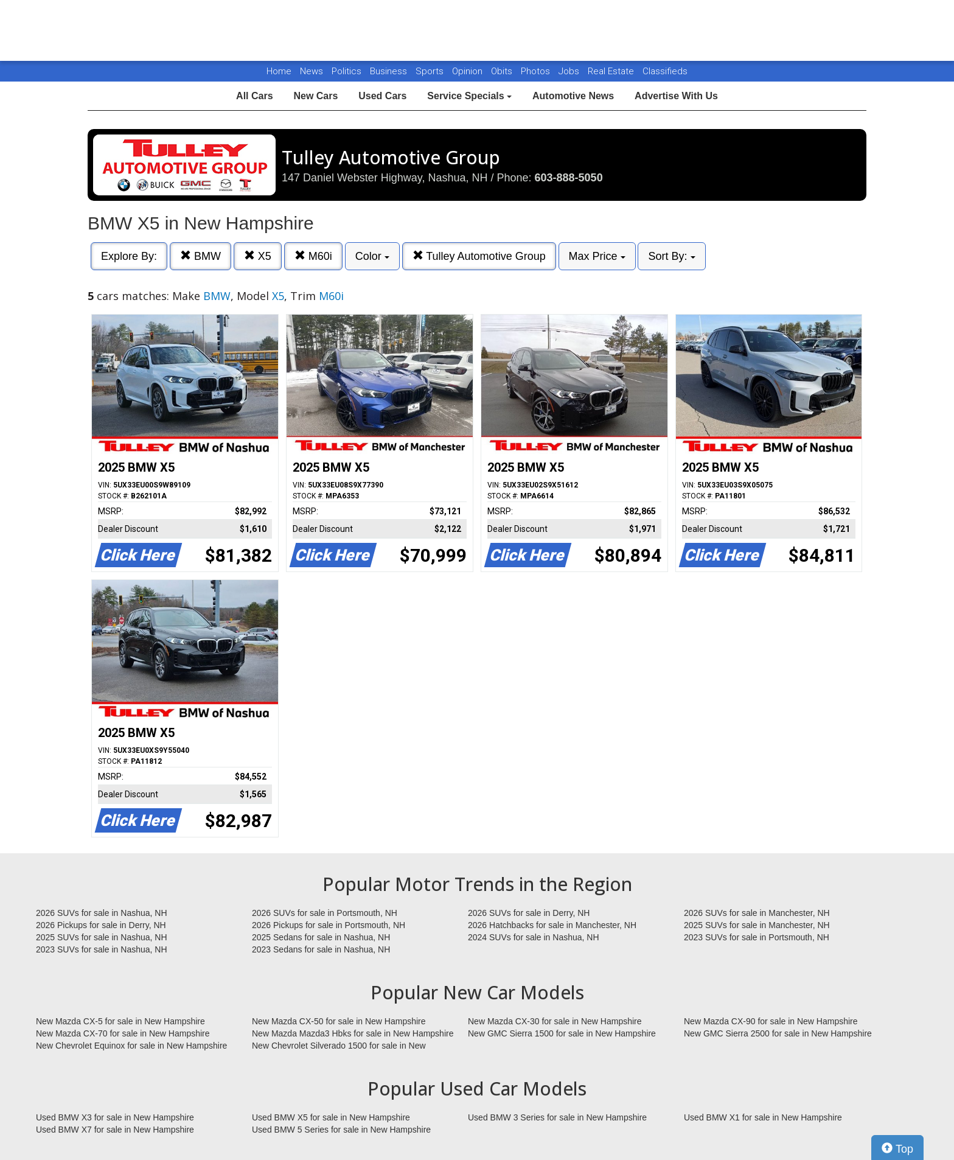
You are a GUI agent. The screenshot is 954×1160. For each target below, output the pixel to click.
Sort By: (671, 256)
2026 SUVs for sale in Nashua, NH (101, 913)
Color (372, 256)
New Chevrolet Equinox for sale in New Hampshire (131, 1045)
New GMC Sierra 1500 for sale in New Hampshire (562, 1033)
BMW (200, 256)
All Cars (254, 96)
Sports (431, 71)
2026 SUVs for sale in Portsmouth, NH (324, 913)
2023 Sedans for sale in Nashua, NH (321, 949)
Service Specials (469, 96)
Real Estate (612, 71)
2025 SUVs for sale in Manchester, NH (757, 925)
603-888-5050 (569, 178)
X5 (257, 256)
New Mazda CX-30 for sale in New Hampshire (555, 1021)
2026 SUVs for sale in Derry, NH (529, 913)
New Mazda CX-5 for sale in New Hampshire (120, 1021)
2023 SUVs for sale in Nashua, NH (101, 949)
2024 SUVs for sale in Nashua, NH (533, 937)
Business (389, 71)
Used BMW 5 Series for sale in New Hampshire (341, 1129)
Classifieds (665, 71)
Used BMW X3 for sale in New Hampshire (115, 1117)
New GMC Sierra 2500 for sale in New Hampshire (778, 1033)
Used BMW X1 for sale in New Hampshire (763, 1117)
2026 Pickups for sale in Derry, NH (101, 925)
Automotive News (573, 96)
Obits (503, 71)
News (311, 71)
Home (278, 71)
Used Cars (382, 96)
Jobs (570, 71)
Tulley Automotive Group (479, 256)
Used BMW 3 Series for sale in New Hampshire (557, 1117)
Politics (346, 71)
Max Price (597, 256)
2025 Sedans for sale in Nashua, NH (321, 937)
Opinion (468, 71)
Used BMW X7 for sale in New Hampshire (115, 1129)
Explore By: (129, 256)
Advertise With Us (676, 96)
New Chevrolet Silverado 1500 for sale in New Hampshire (339, 1046)
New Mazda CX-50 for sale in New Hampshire (339, 1021)
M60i (313, 256)
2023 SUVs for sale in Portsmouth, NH (756, 937)
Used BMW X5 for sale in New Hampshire (331, 1117)
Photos (536, 71)
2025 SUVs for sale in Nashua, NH (101, 937)
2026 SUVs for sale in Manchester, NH (757, 913)
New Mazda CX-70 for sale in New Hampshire (123, 1033)
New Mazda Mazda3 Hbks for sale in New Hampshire (352, 1033)
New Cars (315, 96)
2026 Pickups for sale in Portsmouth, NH (328, 925)
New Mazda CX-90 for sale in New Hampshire (771, 1021)
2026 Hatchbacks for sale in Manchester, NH (552, 925)
